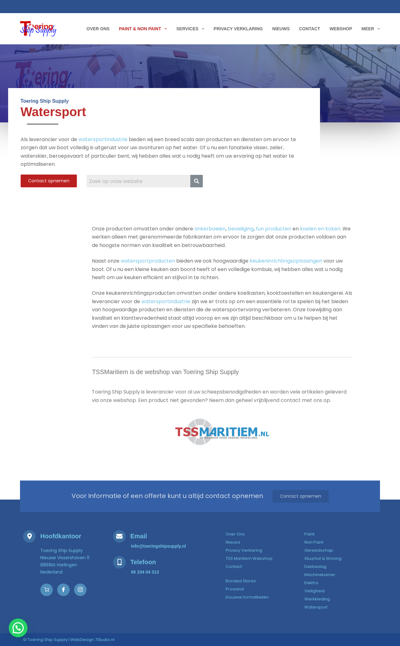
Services (191, 28)
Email (138, 536)
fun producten (273, 240)
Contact (309, 28)
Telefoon (143, 562)
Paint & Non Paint (144, 28)
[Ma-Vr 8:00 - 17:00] (148, 6)
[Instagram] (80, 590)
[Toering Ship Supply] (44, 6)
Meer (371, 28)
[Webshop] (46, 590)
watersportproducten (148, 272)
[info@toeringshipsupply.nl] (158, 546)
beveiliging (241, 240)
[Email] (119, 536)
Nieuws (281, 28)
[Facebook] (63, 590)
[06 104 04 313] (97, 6)
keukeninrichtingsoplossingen (286, 272)
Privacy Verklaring (238, 28)
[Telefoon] (119, 562)
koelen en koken (320, 240)
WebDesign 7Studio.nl (92, 640)
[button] (4, 632)
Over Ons (98, 28)
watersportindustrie (103, 143)
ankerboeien (210, 240)
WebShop (340, 28)
